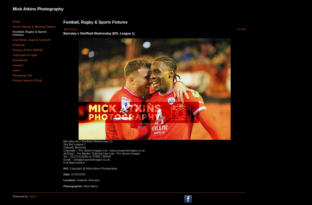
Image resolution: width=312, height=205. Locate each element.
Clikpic (32, 196)
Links (16, 70)
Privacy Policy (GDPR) (28, 50)
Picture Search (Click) (27, 80)
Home (17, 21)
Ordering (19, 44)
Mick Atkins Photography (38, 9)
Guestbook (20, 60)
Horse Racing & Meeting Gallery (34, 26)
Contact (18, 65)
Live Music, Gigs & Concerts (32, 39)
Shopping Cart (22, 75)
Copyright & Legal (25, 55)
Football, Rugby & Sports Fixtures (30, 33)
